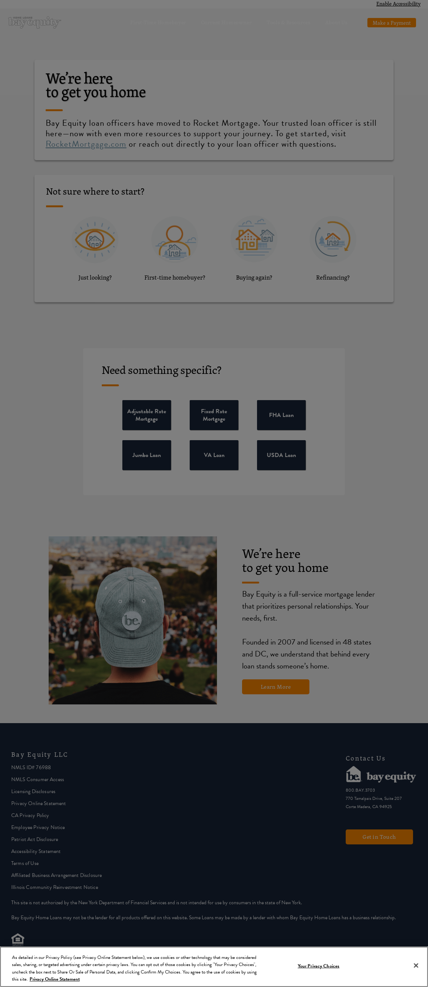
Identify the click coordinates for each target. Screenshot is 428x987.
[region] (214, 967)
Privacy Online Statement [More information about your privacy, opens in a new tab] (55, 979)
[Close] (416, 965)
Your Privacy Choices (319, 966)
